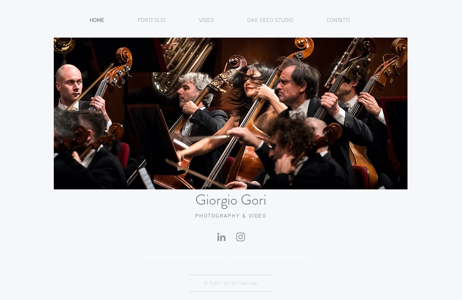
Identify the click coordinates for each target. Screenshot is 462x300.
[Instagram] (241, 237)
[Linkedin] (221, 237)
